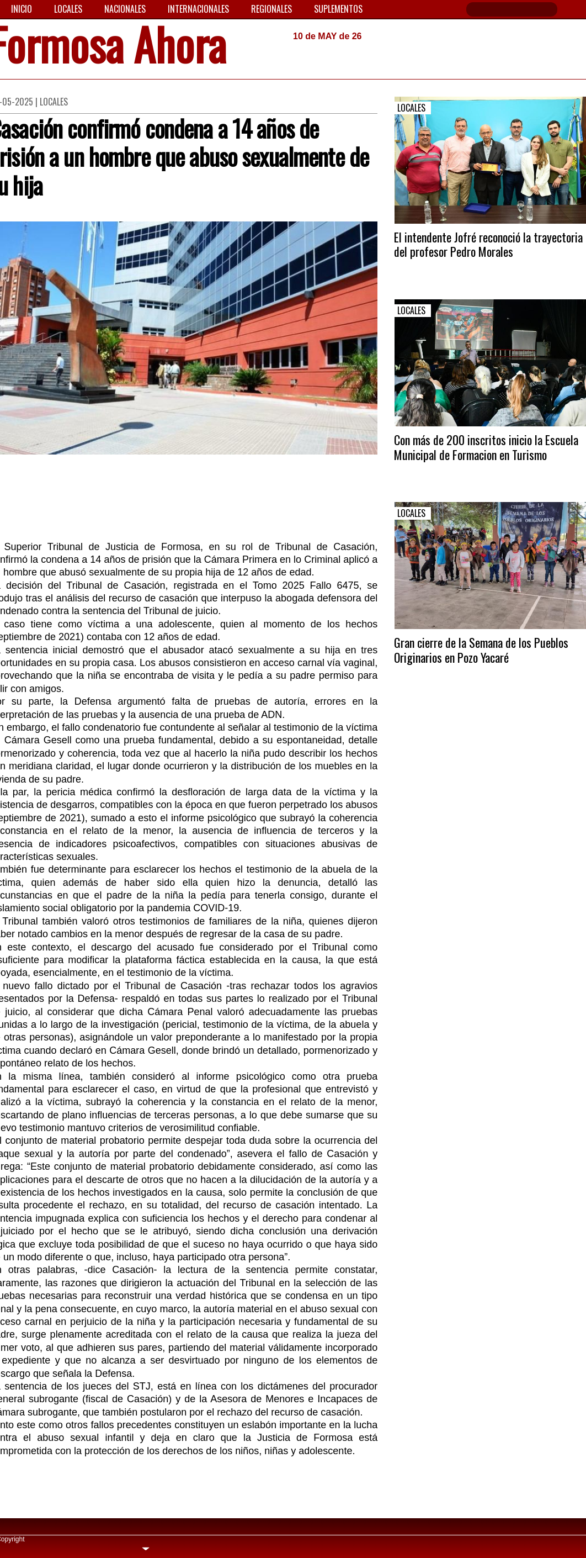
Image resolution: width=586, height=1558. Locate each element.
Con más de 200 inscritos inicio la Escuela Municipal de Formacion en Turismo (486, 447)
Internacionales (198, 8)
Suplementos (338, 8)
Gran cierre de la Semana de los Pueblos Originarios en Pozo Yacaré (481, 649)
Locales (68, 8)
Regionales (271, 8)
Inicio (21, 8)
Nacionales (125, 8)
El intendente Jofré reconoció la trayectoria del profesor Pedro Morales (488, 244)
